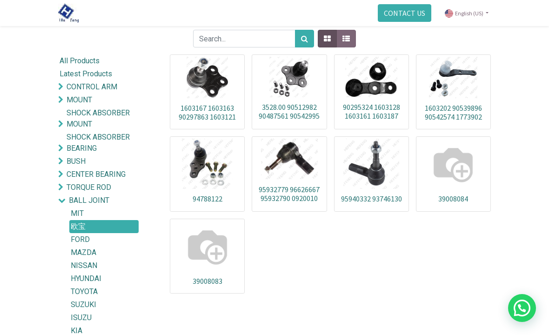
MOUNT (79, 99)
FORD (80, 239)
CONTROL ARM (92, 86)
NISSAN (84, 265)
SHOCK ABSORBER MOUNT (98, 118)
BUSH (76, 161)
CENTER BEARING (96, 174)
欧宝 (78, 226)
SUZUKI (83, 304)
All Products (80, 60)
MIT (77, 213)
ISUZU (81, 317)
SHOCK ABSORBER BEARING (98, 143)
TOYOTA (84, 291)
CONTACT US (404, 13)
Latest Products (86, 73)
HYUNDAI (86, 278)
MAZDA (83, 252)
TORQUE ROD (89, 187)
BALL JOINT (89, 200)
